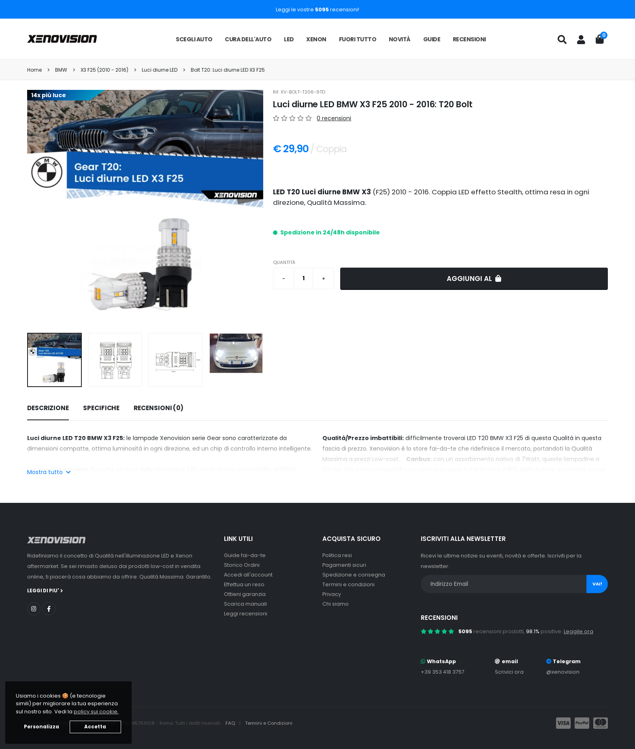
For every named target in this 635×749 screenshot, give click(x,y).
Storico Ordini (242, 565)
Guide (432, 39)
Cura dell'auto (248, 39)
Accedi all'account (248, 574)
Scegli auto (194, 39)
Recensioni (469, 39)
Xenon (316, 39)
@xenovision (563, 671)
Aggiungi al (474, 278)
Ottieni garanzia (245, 594)
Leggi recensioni (245, 613)
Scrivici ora (509, 671)
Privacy (331, 594)
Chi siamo (335, 603)
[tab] (48, 408)
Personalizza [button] (41, 726)
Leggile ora (578, 631)
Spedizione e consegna (353, 574)
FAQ (231, 723)
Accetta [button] (95, 726)
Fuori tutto (358, 39)
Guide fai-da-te (245, 555)
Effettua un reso (244, 584)
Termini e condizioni (348, 584)
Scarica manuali (245, 603)
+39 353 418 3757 (443, 671)
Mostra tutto (48, 472)
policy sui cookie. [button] (96, 711)
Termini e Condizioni (268, 723)
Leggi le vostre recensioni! (317, 9)
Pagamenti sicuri (344, 565)
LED (289, 39)
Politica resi (337, 555)
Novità (400, 39)
